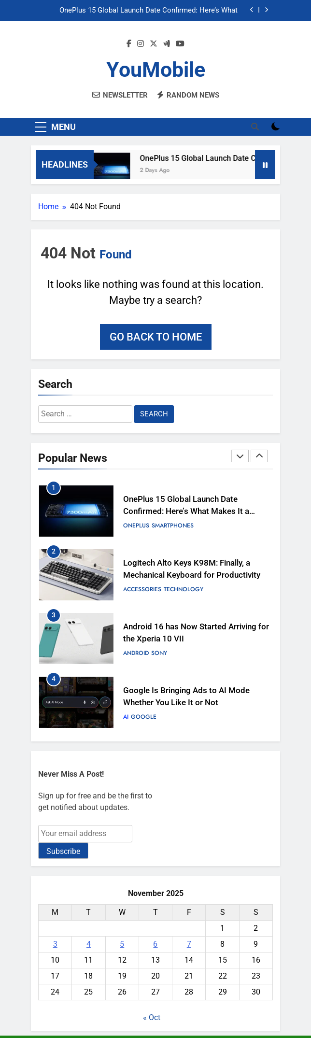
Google (143, 716)
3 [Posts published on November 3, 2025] (55, 944)
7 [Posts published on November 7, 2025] (189, 944)
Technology (183, 589)
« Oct (151, 1017)
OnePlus (136, 525)
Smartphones (173, 525)
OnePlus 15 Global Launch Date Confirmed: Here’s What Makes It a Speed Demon (148, 10)
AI (125, 716)
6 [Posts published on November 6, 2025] (155, 944)
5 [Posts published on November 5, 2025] (122, 944)
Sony (159, 653)
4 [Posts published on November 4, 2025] (88, 944)
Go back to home (156, 337)
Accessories (142, 589)
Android (136, 653)
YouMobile (155, 69)
